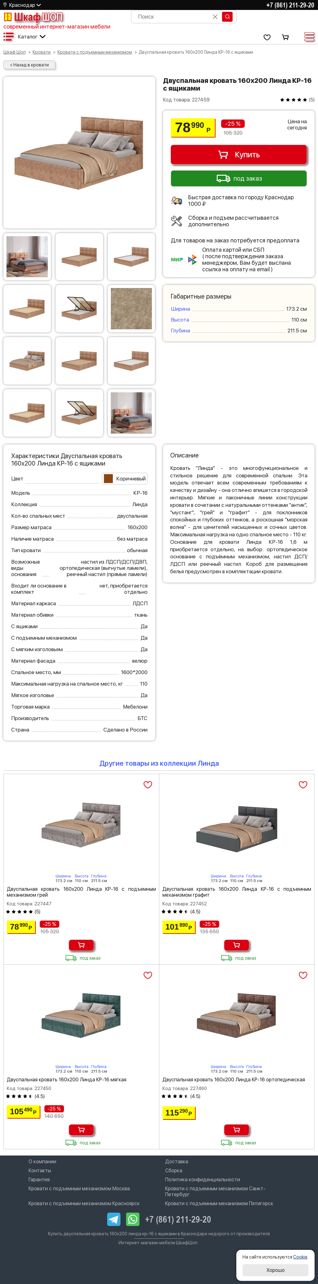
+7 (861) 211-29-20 (290, 5)
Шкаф (32, 16)
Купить (238, 154)
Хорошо (275, 1270)
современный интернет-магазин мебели (56, 26)
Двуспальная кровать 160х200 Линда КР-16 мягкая (66, 1080)
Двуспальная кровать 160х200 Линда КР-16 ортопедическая (233, 1080)
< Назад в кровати (29, 64)
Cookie (300, 1257)
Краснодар (22, 5)
